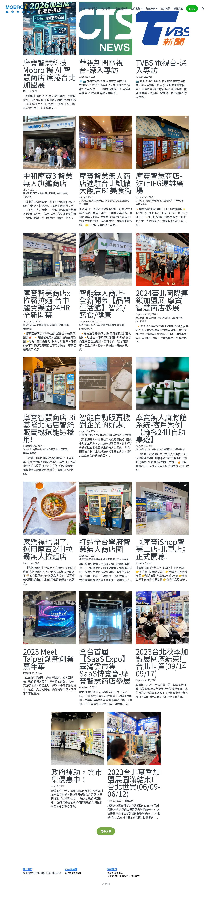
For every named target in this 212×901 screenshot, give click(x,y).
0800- (110, 872)
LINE (192, 9)
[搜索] (203, 8)
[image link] (21, 8)
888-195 (118, 872)
